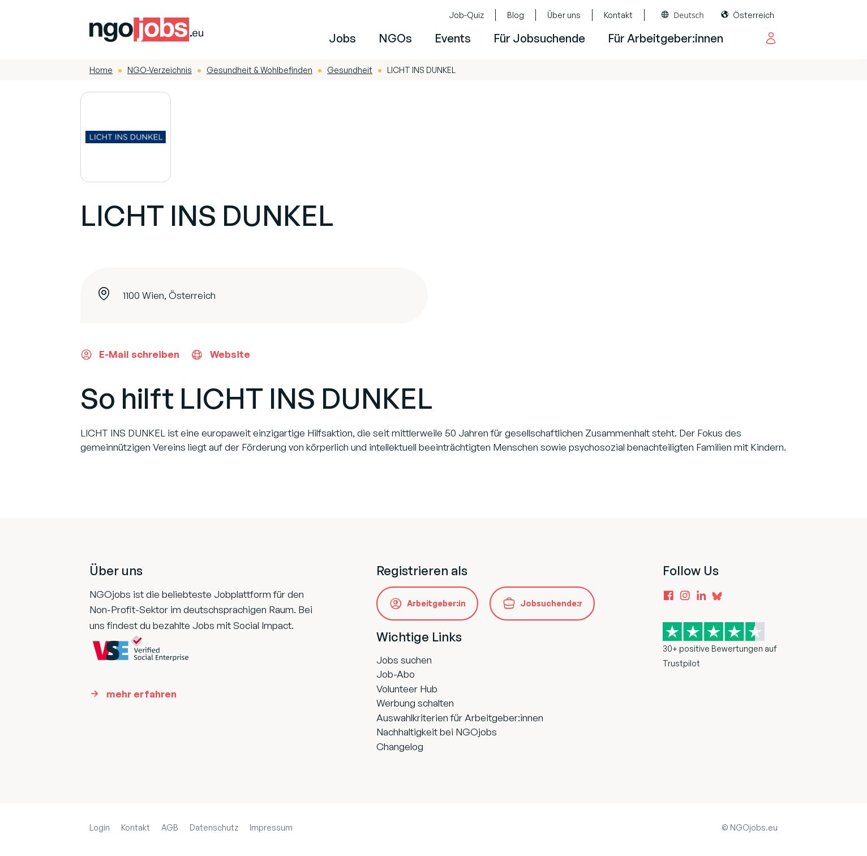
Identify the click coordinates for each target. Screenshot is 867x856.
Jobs (342, 38)
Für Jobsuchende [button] (539, 38)
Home (101, 70)
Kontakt (618, 15)
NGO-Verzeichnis (159, 70)
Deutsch (688, 15)
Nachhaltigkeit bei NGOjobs (436, 732)
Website (220, 354)
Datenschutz (214, 827)
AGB (169, 827)
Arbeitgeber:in (436, 603)
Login (99, 827)
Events (453, 38)
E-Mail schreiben (129, 354)
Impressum (271, 827)
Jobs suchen (404, 660)
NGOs (395, 38)
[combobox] (683, 15)
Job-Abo (395, 674)
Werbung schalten (415, 703)
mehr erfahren (141, 694)
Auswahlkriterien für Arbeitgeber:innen (459, 718)
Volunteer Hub (406, 689)
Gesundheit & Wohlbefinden (259, 70)
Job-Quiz (466, 15)
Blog (515, 15)
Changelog (399, 746)
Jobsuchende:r (551, 603)
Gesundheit (349, 70)
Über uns (564, 15)
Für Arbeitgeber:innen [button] (665, 38)
